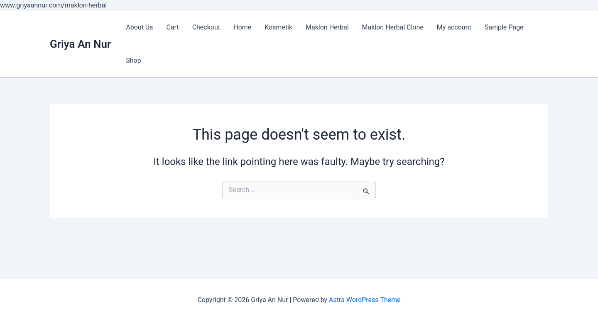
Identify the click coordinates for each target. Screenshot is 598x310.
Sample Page (504, 27)
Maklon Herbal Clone (393, 27)
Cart (172, 27)
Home (242, 27)
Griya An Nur (80, 44)
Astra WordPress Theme (364, 300)
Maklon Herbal (327, 27)
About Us (139, 27)
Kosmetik (278, 27)
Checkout (206, 27)
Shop (133, 60)
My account (454, 27)
